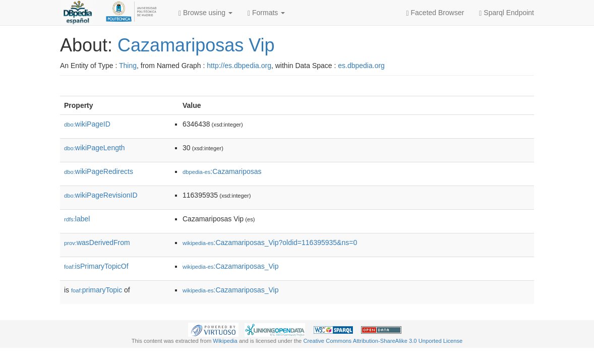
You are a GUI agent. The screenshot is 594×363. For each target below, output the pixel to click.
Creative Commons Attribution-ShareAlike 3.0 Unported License (382, 341)
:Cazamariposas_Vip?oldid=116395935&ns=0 (270, 242)
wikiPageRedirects (98, 171)
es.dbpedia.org (361, 66)
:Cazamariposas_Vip (230, 266)
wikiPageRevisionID (101, 195)
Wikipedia (225, 341)
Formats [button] (266, 13)
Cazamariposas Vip (195, 45)
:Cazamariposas (222, 171)
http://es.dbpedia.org (239, 66)
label (77, 219)
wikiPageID (87, 124)
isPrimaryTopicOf (96, 266)
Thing (128, 66)
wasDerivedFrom (97, 242)
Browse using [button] (205, 13)
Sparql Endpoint (506, 13)
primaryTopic (96, 290)
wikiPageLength (94, 148)
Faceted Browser (435, 13)
